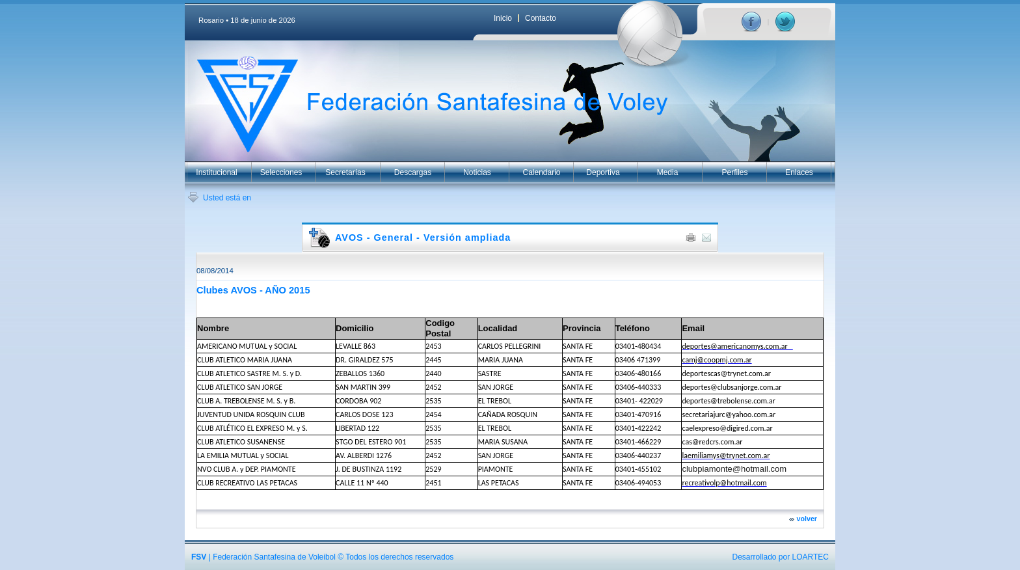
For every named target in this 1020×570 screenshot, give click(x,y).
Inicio (503, 18)
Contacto (540, 18)
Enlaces (799, 172)
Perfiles (734, 172)
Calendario (541, 172)
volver (807, 518)
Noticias (477, 172)
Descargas (412, 172)
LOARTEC (810, 557)
